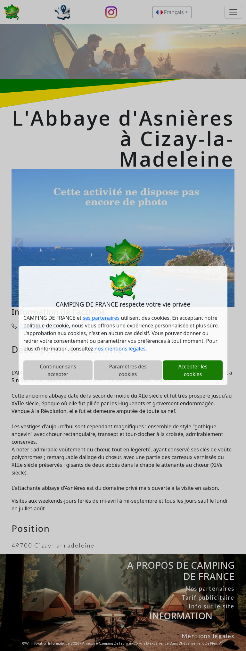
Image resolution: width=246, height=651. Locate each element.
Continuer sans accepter (58, 370)
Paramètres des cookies (127, 370)
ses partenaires (101, 317)
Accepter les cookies (193, 370)
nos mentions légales (119, 348)
